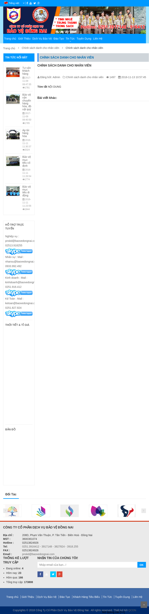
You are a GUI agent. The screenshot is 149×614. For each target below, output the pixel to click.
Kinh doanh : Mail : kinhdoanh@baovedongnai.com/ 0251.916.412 (24, 282)
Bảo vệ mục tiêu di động (26, 191)
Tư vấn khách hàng (26, 70)
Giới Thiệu (24, 38)
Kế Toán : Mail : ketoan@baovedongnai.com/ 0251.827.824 (22, 303)
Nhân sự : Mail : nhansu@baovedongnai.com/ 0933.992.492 (22, 261)
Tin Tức (70, 38)
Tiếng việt (12, 3)
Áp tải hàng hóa (25, 133)
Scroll (144, 604)
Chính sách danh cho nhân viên (40, 47)
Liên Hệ (97, 38)
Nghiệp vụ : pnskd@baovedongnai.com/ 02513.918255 (21, 241)
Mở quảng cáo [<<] (113, 612)
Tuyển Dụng (83, 38)
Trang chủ (10, 38)
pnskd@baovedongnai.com (38, 554)
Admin (57, 77)
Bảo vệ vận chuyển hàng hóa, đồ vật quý (26, 102)
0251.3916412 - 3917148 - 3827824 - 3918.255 (50, 546)
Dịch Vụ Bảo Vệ (42, 38)
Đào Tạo (59, 38)
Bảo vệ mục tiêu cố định (26, 161)
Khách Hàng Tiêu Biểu (86, 596)
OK (142, 564)
